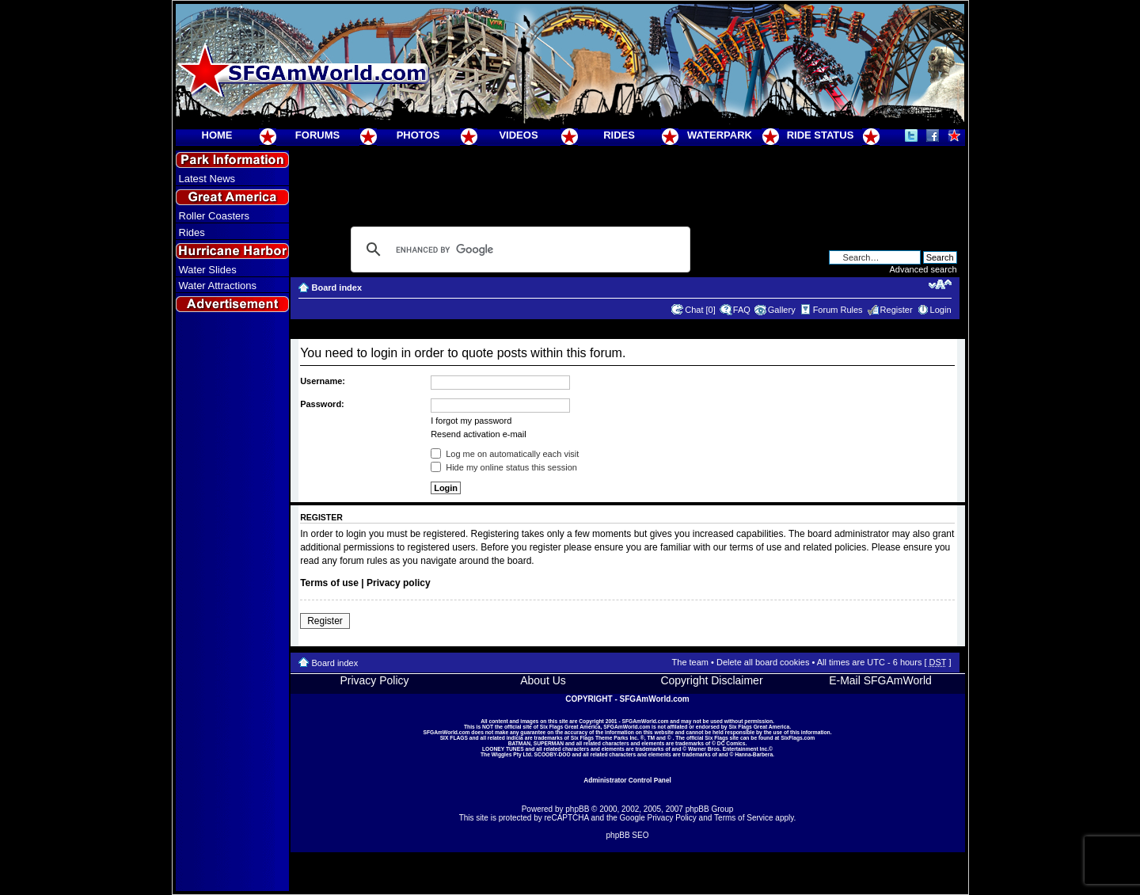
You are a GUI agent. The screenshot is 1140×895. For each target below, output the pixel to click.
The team (690, 662)
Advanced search (923, 269)
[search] (518, 249)
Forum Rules (838, 309)
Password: (322, 404)
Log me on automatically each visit (505, 454)
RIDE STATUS (820, 135)
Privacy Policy (374, 680)
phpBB (577, 809)
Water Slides (208, 270)
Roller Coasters (214, 216)
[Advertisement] (231, 602)
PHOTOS (418, 135)
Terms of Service (743, 817)
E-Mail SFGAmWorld (880, 680)
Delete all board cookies (762, 662)
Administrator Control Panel (627, 780)
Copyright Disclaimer (711, 680)
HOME (217, 135)
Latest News (207, 179)
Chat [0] (700, 309)
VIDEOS (518, 135)
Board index (337, 287)
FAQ (741, 309)
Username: (322, 381)
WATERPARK (719, 135)
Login (941, 309)
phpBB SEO (627, 835)
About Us (543, 680)
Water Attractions (218, 285)
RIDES (619, 135)
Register (896, 309)
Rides (192, 232)
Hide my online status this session (504, 467)
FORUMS (317, 135)
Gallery (782, 309)
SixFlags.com (798, 738)
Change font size (940, 284)
